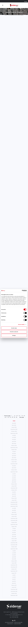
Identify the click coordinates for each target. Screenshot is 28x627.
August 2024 (14, 449)
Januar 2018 (14, 563)
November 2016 (14, 591)
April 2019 (14, 534)
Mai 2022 (14, 478)
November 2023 (14, 463)
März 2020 (14, 512)
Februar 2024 (14, 459)
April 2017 (14, 581)
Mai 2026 (14, 423)
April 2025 (14, 441)
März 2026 (14, 425)
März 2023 (14, 467)
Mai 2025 (14, 439)
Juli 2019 (14, 528)
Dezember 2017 (14, 565)
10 (5, 417)
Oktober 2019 (14, 522)
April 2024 (14, 455)
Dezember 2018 (14, 542)
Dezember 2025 (14, 429)
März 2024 (14, 457)
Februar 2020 (14, 514)
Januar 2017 (14, 587)
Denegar (14, 335)
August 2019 (14, 526)
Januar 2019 (14, 540)
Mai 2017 (14, 579)
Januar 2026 (14, 427)
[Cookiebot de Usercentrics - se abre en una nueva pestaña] (22, 290)
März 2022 (14, 482)
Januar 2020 (14, 516)
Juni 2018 (14, 552)
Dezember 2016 (14, 589)
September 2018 (14, 548)
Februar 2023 (14, 469)
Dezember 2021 (14, 488)
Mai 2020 (14, 510)
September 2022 (14, 471)
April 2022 (14, 480)
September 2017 (14, 571)
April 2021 (14, 494)
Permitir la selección (14, 331)
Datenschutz (10, 623)
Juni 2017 (14, 577)
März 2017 (14, 583)
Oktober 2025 (14, 431)
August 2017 (14, 573)
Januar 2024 (14, 461)
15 (14, 417)
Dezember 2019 (14, 518)
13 (10, 417)
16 (16, 417)
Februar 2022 (14, 484)
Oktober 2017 (14, 569)
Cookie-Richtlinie (17, 623)
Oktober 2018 (14, 546)
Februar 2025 (14, 445)
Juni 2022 (14, 475)
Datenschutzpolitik (18, 622)
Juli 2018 (14, 550)
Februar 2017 (14, 585)
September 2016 (14, 595)
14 (12, 417)
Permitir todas (14, 328)
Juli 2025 (14, 435)
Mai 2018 (14, 554)
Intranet (25, 1)
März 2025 (14, 443)
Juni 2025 (14, 437)
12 (8, 417)
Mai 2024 (14, 453)
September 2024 (14, 447)
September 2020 (14, 506)
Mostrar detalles (21, 324)
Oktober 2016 (14, 593)
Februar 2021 (14, 498)
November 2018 (14, 544)
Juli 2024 (14, 451)
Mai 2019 (14, 532)
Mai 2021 (14, 492)
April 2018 (14, 557)
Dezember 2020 (14, 502)
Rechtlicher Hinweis (9, 622)
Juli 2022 (14, 473)
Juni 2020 (14, 508)
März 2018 (14, 559)
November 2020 (14, 504)
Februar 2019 (14, 538)
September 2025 (14, 433)
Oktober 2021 (14, 490)
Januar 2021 (14, 500)
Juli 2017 (14, 575)
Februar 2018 (14, 561)
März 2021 (14, 496)
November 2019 (14, 520)
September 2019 (14, 524)
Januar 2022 (14, 486)
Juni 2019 (14, 530)
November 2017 (14, 567)
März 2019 (14, 536)
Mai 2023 (14, 465)
